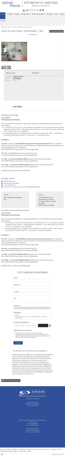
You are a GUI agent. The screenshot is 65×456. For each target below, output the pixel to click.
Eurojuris (62, 14)
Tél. (14, 299)
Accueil (2, 14)
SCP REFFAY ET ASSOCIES (41, 3)
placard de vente (9, 181)
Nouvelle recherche (57, 31)
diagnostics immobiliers (11, 183)
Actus (56, 14)
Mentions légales (13, 451)
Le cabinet (9, 14)
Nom (15, 278)
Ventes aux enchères (38, 14)
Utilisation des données (22, 330)
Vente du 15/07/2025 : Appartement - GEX (22, 27)
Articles (29, 451)
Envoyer (18, 343)
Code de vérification (21, 322)
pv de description (9, 185)
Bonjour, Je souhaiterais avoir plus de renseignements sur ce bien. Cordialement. (32, 316)
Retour (6, 380)
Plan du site (22, 451)
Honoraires (49, 14)
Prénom (16, 285)
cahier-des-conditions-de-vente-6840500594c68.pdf (22, 187)
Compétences (25, 14)
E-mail (15, 292)
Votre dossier (4, 451)
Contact (3, 21)
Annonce (16, 306)
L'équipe (16, 14)
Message (16, 312)
